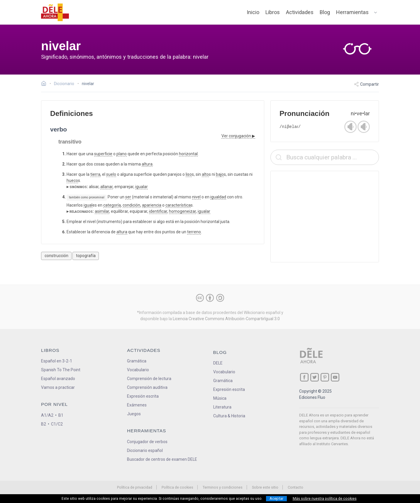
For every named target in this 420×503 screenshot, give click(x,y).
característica (178, 205)
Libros (272, 12)
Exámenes (137, 405)
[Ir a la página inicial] (45, 84)
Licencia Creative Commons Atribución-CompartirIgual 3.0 (226, 318)
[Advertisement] (325, 216)
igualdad (218, 197)
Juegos (134, 413)
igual (88, 205)
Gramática (136, 361)
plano (121, 153)
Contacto (295, 487)
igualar (141, 186)
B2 (43, 424)
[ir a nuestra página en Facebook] (304, 377)
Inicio (253, 12)
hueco (72, 180)
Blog (325, 12)
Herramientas (352, 12)
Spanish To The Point (60, 369)
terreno (194, 231)
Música (219, 398)
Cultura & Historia (229, 415)
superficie (103, 153)
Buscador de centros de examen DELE (162, 459)
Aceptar (276, 498)
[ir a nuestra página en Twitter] (314, 377)
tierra (95, 174)
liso (189, 174)
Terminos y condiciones (223, 487)
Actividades (300, 12)
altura (147, 164)
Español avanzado (58, 378)
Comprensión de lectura (149, 378)
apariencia (151, 205)
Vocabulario (138, 369)
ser (128, 197)
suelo (111, 174)
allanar (106, 186)
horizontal (188, 153)
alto (205, 174)
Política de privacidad (134, 487)
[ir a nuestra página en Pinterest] (325, 377)
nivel (196, 197)
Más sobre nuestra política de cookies (325, 499)
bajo (220, 174)
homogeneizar (182, 211)
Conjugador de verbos (147, 441)
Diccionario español (145, 450)
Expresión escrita (143, 396)
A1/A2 (47, 415)
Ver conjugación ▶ (238, 136)
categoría (112, 205)
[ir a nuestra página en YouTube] (335, 377)
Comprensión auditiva (147, 387)
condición (131, 205)
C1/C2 (57, 424)
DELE (218, 363)
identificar (158, 211)
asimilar (102, 211)
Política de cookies (177, 487)
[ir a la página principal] (55, 12)
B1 (60, 415)
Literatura (222, 407)
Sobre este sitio (265, 487)
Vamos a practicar (58, 387)
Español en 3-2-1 (56, 361)
